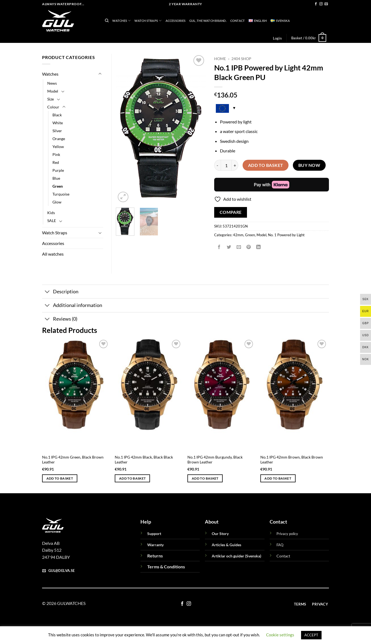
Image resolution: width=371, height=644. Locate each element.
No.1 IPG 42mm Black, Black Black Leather (144, 460)
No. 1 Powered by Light (286, 235)
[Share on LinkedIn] (258, 247)
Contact (237, 20)
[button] (277, 38)
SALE (51, 220)
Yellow (58, 146)
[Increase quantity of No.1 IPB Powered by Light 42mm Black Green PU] (235, 165)
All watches (53, 253)
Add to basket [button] (59, 478)
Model (261, 235)
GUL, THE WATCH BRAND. (207, 20)
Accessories (175, 20)
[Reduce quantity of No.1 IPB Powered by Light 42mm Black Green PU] (217, 165)
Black (57, 115)
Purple (58, 170)
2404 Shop (241, 59)
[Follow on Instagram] (321, 4)
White (57, 122)
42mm (238, 235)
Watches (121, 20)
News (52, 83)
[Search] (106, 20)
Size (50, 99)
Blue (56, 178)
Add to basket (265, 165)
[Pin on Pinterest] (248, 247)
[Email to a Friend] (238, 247)
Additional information (72, 306)
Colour (53, 107)
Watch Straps (147, 20)
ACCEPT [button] (311, 635)
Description (60, 292)
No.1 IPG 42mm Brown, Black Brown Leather (291, 460)
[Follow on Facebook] (315, 4)
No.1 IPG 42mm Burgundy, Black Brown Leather (215, 460)
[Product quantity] (226, 165)
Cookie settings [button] (280, 634)
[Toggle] (100, 74)
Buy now (309, 165)
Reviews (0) (59, 320)
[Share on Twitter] (229, 247)
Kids (51, 212)
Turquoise (60, 194)
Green (250, 235)
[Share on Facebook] (219, 247)
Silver (57, 130)
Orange (58, 138)
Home (220, 59)
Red (55, 162)
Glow (56, 202)
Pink (56, 154)
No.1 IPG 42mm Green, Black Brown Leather (73, 460)
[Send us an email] (326, 4)
